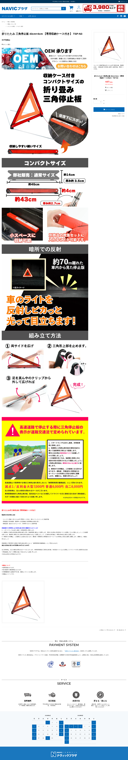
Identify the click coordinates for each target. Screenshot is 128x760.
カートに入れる (109, 109)
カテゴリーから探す (8, 16)
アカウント (122, 1)
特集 (20, 16)
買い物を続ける (121, 630)
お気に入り (109, 90)
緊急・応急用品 (11, 21)
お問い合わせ (32, 16)
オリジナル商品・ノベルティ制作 (15, 26)
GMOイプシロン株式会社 (72, 651)
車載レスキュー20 (12, 24)
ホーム (3, 21)
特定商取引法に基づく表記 (118, 116)
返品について (121, 113)
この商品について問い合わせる (107, 630)
